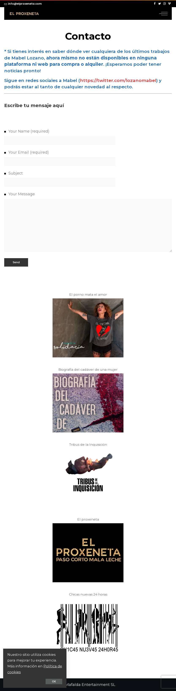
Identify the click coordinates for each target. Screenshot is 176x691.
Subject (88, 179)
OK (54, 681)
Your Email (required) (88, 158)
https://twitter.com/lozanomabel (118, 80)
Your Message (88, 222)
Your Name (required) (88, 137)
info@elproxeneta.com (23, 4)
